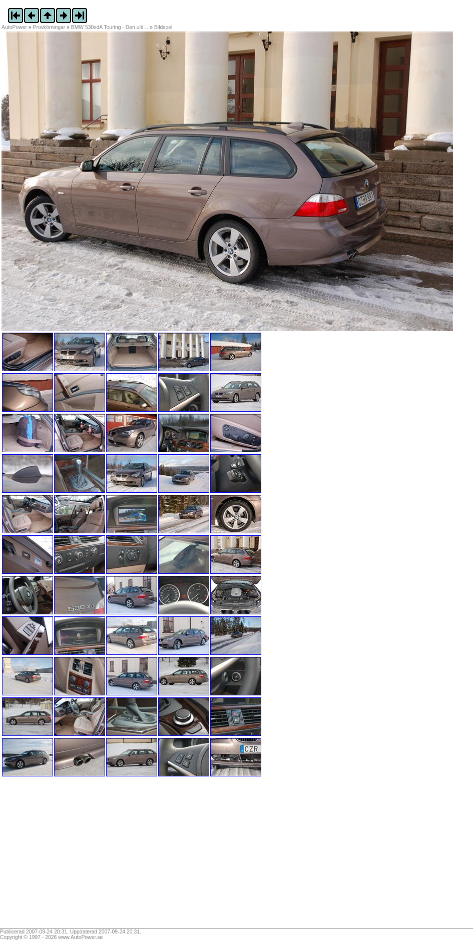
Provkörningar (49, 27)
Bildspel (163, 27)
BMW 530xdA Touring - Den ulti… (110, 27)
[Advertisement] (64, 855)
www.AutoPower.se (80, 937)
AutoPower (14, 27)
